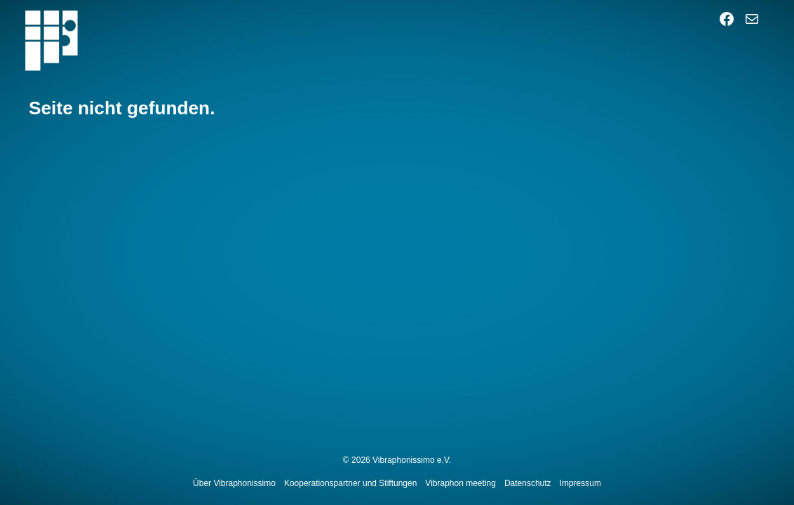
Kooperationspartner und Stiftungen (350, 483)
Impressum (580, 483)
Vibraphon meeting (460, 483)
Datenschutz (527, 483)
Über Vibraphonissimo (234, 483)
